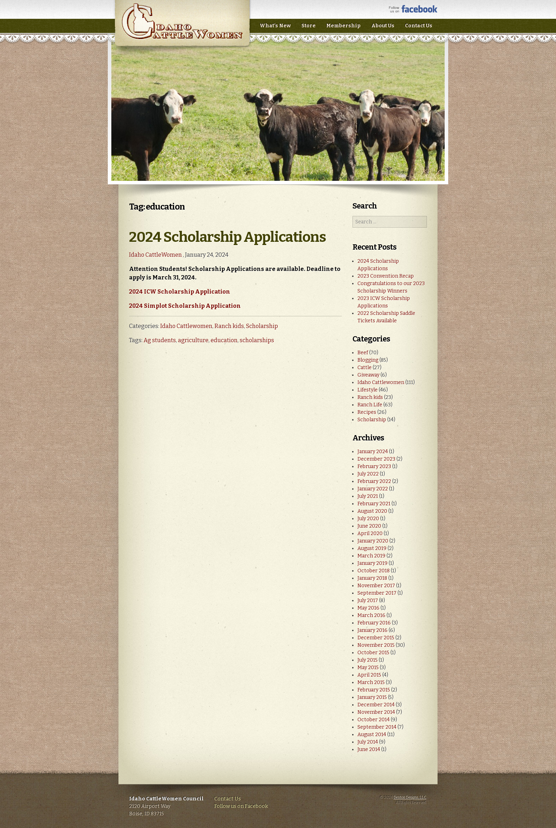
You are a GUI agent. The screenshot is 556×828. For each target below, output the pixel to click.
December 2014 (376, 705)
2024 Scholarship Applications (227, 237)
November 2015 (376, 645)
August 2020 (372, 511)
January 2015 (372, 697)
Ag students (160, 340)
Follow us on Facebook (241, 806)
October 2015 (373, 653)
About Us (382, 26)
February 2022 (374, 481)
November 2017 (376, 586)
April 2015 (369, 675)
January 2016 (372, 630)
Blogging (367, 360)
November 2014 (376, 712)
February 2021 (373, 504)
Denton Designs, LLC (410, 797)
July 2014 (367, 742)
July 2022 (368, 474)
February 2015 (373, 690)
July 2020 (368, 519)
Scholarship (262, 326)
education (224, 340)
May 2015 (368, 668)
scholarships (257, 340)
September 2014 (376, 727)
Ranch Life (369, 405)
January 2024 (372, 452)
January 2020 (372, 541)
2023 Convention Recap (385, 276)
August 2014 (371, 735)
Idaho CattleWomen (182, 28)
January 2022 (372, 489)
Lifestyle (367, 390)
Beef (362, 353)
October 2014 (373, 720)
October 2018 (373, 571)
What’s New (275, 26)
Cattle (364, 368)
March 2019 (371, 556)
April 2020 (370, 533)
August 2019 (372, 548)
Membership (343, 26)
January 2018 (372, 578)
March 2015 (371, 682)
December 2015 (375, 638)
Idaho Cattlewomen (186, 326)
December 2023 (376, 459)
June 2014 (368, 749)
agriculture (193, 340)
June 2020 (369, 526)
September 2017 (376, 593)
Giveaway (368, 375)
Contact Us (418, 26)
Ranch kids (229, 326)
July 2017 (367, 601)
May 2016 (368, 608)
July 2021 (367, 496)
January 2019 (372, 563)
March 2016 (371, 615)
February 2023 (374, 466)
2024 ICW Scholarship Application (179, 291)
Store (308, 26)
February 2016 (374, 623)
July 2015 (367, 660)
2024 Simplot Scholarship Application (185, 305)
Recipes (366, 412)
